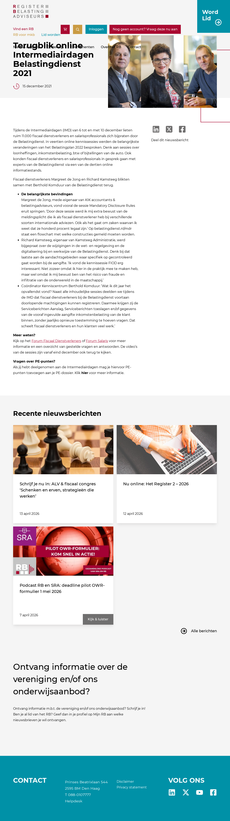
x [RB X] (185, 792)
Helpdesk (73, 801)
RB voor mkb (24, 35)
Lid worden (50, 35)
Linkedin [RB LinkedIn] (171, 792)
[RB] (30, 17)
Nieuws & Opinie (26, 47)
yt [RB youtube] (199, 792)
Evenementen (82, 47)
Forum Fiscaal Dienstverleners (56, 341)
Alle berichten (204, 631)
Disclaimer (125, 781)
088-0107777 (79, 795)
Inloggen (96, 29)
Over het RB (111, 47)
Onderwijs (55, 47)
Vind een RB (23, 29)
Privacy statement (132, 787)
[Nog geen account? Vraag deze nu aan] (145, 29)
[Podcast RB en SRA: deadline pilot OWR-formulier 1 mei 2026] (63, 551)
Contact (134, 47)
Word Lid (210, 15)
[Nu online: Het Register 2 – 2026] (167, 449)
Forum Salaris (97, 341)
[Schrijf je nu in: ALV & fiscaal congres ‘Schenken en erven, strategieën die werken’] (63, 449)
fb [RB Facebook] (213, 792)
